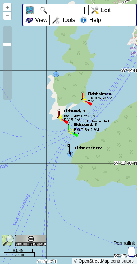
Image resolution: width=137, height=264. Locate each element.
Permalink (124, 243)
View (41, 20)
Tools (68, 20)
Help (95, 20)
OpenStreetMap (94, 261)
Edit (105, 10)
